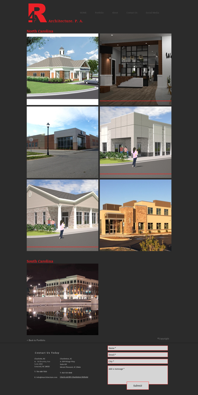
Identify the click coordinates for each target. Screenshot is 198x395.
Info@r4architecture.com (46, 377)
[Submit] (138, 386)
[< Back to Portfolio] (36, 340)
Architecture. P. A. (66, 20)
